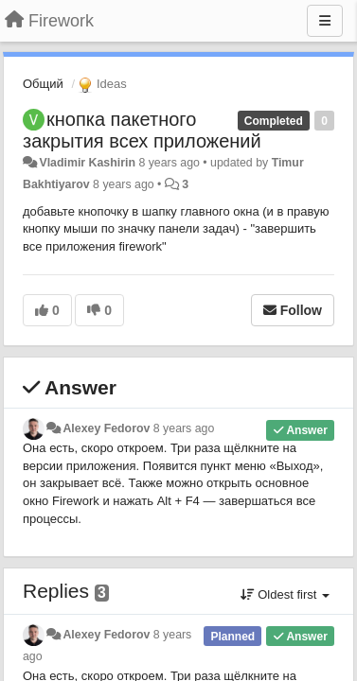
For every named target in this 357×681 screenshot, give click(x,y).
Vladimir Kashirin (87, 162)
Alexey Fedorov (106, 428)
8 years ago (184, 428)
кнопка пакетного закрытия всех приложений (142, 130)
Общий (43, 84)
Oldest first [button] (285, 594)
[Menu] (325, 21)
